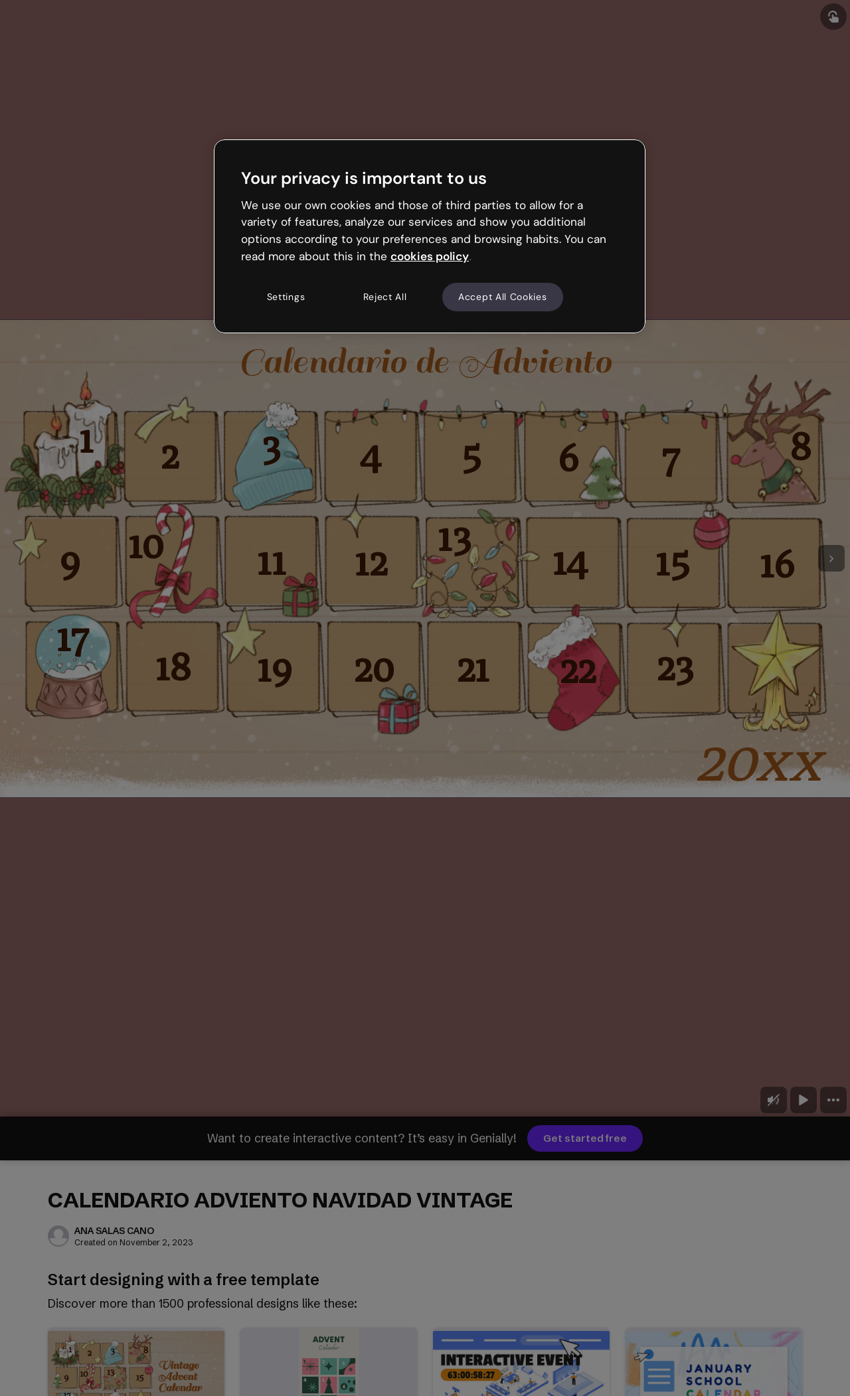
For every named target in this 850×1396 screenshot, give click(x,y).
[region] (429, 236)
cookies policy (429, 256)
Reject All (385, 297)
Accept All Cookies (502, 297)
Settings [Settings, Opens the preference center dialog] (286, 297)
